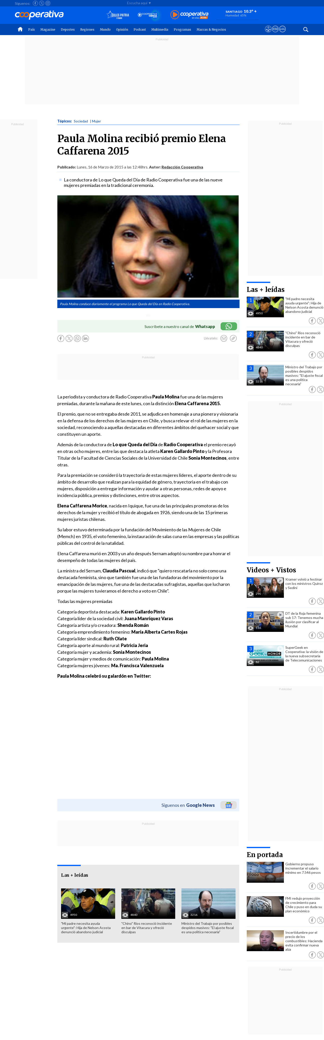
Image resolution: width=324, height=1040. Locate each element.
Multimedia (159, 29)
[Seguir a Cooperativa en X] (41, 3)
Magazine (47, 29)
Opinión (122, 29)
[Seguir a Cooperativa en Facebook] (35, 3)
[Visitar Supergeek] (282, 33)
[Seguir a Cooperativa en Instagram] (47, 3)
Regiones (87, 29)
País (31, 29)
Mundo (105, 29)
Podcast (140, 29)
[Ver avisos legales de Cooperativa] (268, 33)
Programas (182, 29)
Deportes (68, 29)
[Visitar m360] (275, 33)
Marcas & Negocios (211, 29)
